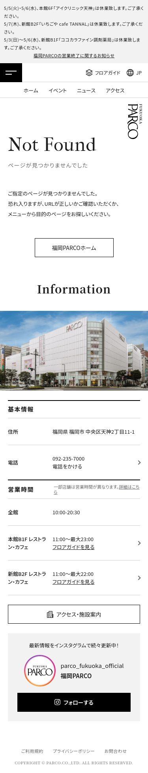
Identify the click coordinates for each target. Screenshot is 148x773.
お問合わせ (116, 751)
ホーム (31, 90)
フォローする (78, 702)
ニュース (86, 90)
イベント (58, 90)
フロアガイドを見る (73, 547)
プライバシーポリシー (74, 751)
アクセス (115, 90)
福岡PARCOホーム (74, 248)
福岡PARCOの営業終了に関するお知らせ (74, 55)
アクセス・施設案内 (78, 614)
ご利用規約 (32, 751)
